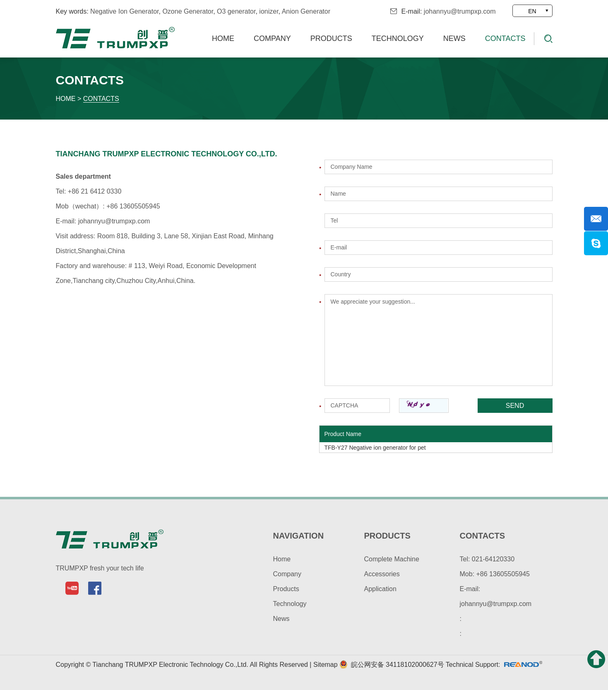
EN (532, 11)
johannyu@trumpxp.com (460, 11)
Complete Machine (391, 559)
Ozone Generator (187, 11)
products (387, 535)
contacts (482, 535)
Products (331, 38)
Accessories (382, 573)
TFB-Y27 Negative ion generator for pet (375, 447)
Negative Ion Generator (124, 11)
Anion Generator (306, 11)
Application (380, 588)
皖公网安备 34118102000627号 (391, 664)
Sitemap (326, 664)
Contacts (505, 38)
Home (223, 38)
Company (272, 38)
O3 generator (236, 11)
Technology (398, 38)
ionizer (268, 11)
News (454, 38)
